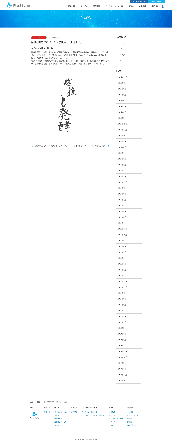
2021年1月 (122, 322)
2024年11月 (122, 130)
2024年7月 (122, 153)
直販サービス (59, 425)
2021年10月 (122, 293)
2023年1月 (122, 223)
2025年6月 (122, 101)
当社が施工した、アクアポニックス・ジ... (50, 146)
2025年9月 (122, 89)
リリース (121, 43)
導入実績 (96, 6)
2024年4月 (122, 171)
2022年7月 (122, 252)
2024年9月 (122, 141)
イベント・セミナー (125, 49)
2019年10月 (122, 357)
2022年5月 (122, 264)
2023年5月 (122, 206)
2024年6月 (122, 159)
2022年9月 (122, 241)
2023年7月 (122, 200)
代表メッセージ (132, 415)
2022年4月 (122, 270)
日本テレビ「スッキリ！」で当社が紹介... (90, 146)
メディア (121, 55)
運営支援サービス (60, 422)
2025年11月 (122, 77)
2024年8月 (122, 147)
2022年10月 (122, 235)
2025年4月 (122, 112)
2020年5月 (122, 340)
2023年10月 (122, 188)
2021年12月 (122, 281)
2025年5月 (122, 106)
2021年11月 (122, 287)
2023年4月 (122, 211)
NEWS (38, 402)
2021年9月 (122, 299)
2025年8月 (122, 95)
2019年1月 (122, 369)
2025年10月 (122, 83)
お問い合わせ (156, 2)
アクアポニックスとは (89, 412)
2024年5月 (122, 165)
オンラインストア (139, 2)
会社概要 (130, 412)
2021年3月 (122, 316)
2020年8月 (122, 328)
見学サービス (59, 415)
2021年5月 (122, 311)
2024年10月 (122, 136)
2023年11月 (122, 182)
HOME (31, 402)
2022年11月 (122, 229)
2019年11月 (122, 351)
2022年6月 (122, 258)
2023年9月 (122, 194)
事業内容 (71, 6)
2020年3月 (122, 346)
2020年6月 (122, 334)
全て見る (112, 412)
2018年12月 (122, 375)
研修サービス (59, 418)
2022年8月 (122, 246)
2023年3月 (122, 217)
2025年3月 (122, 118)
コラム (120, 61)
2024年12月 (122, 124)
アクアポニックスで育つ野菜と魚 (93, 415)
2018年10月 (122, 381)
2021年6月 (122, 305)
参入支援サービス (60, 412)
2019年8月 (122, 363)
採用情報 (155, 6)
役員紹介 (130, 418)
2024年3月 (122, 176)
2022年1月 (122, 276)
